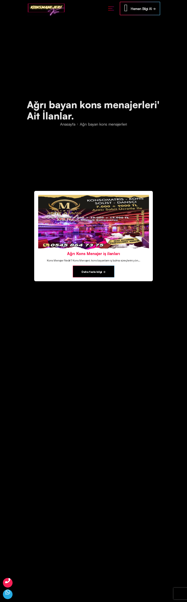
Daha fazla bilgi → (93, 272)
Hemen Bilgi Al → (140, 8)
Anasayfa (67, 124)
